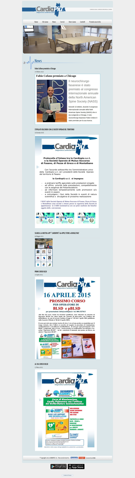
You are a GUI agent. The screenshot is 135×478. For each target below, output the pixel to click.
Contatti (82, 22)
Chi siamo (45, 22)
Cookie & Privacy (67, 475)
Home (36, 22)
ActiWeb (93, 458)
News (54, 22)
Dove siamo (72, 22)
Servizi (62, 22)
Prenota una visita (95, 22)
